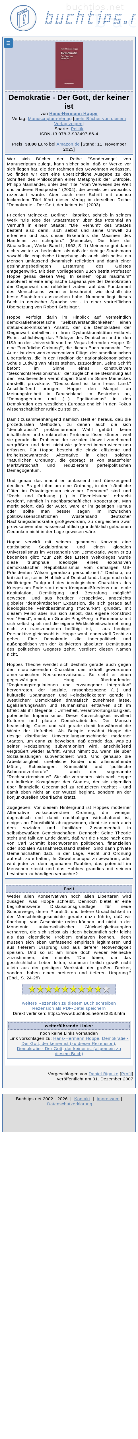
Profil (126, 1073)
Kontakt (82, 1098)
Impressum (108, 1098)
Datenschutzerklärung (69, 1103)
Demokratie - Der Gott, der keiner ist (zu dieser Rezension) (74, 1041)
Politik (77, 128)
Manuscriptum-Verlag (50, 118)
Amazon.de (68, 144)
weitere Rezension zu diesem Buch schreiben (69, 1003)
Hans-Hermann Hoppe (73, 113)
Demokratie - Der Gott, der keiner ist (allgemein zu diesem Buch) (69, 1051)
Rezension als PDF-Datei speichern (69, 1008)
